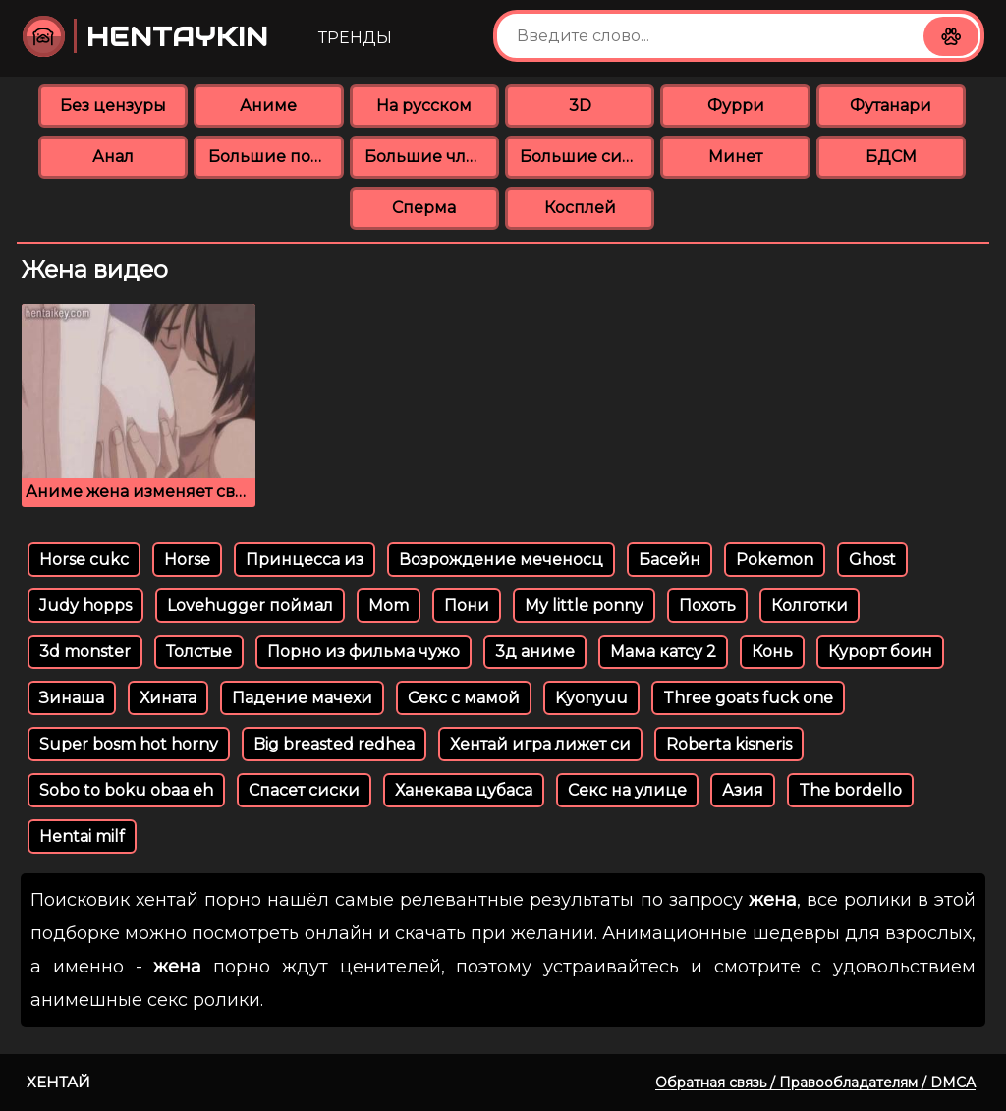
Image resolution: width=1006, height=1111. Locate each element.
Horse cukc (84, 559)
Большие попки (275, 156)
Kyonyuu (591, 698)
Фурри (735, 105)
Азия (742, 790)
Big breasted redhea (334, 744)
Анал (113, 156)
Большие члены (431, 156)
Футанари (890, 105)
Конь (772, 651)
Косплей (580, 207)
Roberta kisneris (729, 744)
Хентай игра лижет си (540, 744)
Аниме (268, 105)
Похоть (707, 605)
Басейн (669, 559)
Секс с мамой (464, 698)
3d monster (85, 651)
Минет (735, 156)
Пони (466, 605)
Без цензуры (113, 105)
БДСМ (891, 156)
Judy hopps (85, 605)
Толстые (199, 651)
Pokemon (774, 559)
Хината (168, 698)
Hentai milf (82, 836)
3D (580, 105)
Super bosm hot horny (128, 744)
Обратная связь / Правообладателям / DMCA (815, 1082)
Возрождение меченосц (501, 559)
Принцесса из (304, 559)
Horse (187, 559)
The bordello (850, 790)
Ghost (872, 559)
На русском (424, 105)
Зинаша (71, 698)
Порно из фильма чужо (363, 651)
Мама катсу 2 (663, 651)
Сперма (424, 207)
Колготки (809, 605)
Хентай (58, 1082)
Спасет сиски (304, 790)
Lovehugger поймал (250, 605)
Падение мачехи (302, 698)
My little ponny (584, 605)
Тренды (355, 37)
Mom (388, 605)
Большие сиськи (587, 156)
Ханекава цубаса (463, 790)
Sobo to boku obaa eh (126, 790)
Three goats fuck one (748, 698)
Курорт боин (880, 651)
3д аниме (535, 651)
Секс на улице (627, 790)
